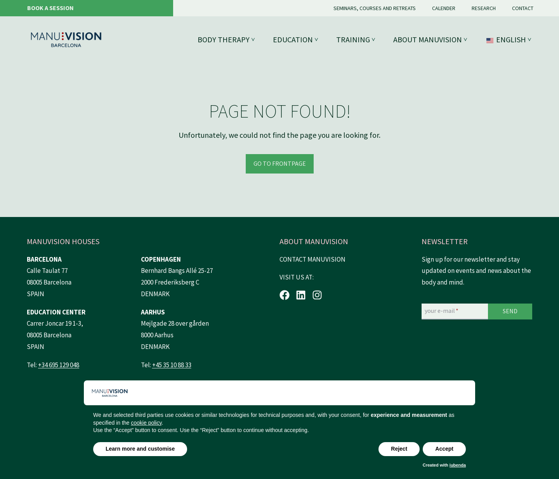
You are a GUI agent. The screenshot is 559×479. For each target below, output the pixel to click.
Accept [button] (444, 449)
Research (484, 8)
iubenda (458, 465)
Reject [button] (399, 449)
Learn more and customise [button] (140, 449)
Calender (443, 8)
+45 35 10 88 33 (171, 365)
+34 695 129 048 (58, 365)
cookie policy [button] (146, 423)
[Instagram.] (317, 295)
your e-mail (441, 311)
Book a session (50, 8)
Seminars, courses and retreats (374, 8)
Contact (522, 8)
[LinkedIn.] (301, 295)
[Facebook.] (285, 295)
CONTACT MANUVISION (312, 259)
